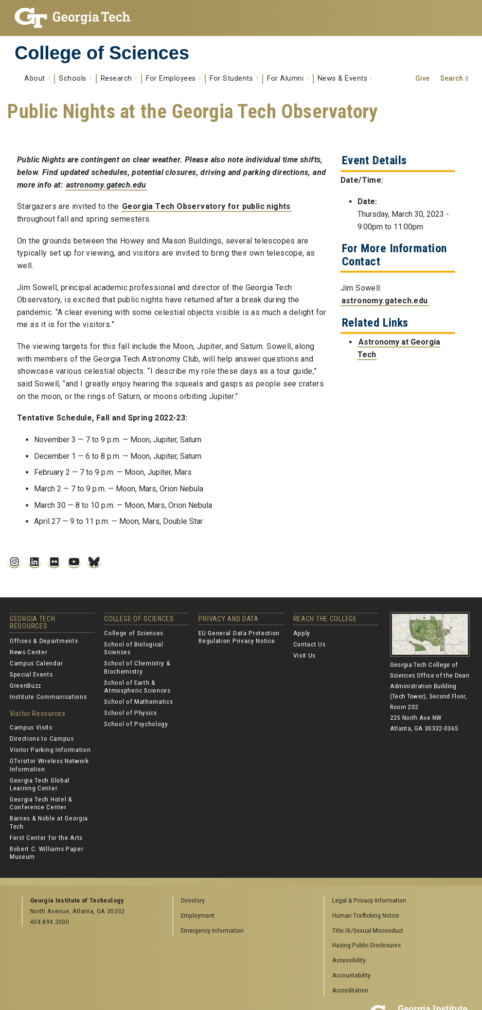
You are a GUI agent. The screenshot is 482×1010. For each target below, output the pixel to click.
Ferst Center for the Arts (46, 837)
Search (451, 78)
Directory (193, 900)
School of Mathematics (138, 701)
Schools (75, 78)
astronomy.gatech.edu (106, 185)
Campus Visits (31, 727)
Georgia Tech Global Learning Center (40, 784)
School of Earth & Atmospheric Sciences (137, 686)
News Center (28, 652)
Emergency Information (212, 930)
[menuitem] (396, 900)
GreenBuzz (25, 685)
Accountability (351, 975)
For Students (234, 78)
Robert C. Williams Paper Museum (46, 852)
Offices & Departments (44, 640)
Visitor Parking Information (50, 749)
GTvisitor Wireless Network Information (49, 764)
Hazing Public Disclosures (366, 945)
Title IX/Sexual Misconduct (367, 930)
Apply (301, 633)
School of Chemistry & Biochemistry (137, 667)
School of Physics (130, 712)
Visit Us (304, 655)
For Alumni (288, 78)
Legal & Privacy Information (369, 900)
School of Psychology (136, 724)
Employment (197, 915)
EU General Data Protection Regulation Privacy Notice (239, 636)
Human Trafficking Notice (365, 915)
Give (422, 78)
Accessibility (349, 960)
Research (119, 78)
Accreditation (350, 990)
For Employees (173, 78)
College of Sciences (102, 53)
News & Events (345, 78)
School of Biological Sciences (133, 648)
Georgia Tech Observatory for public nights (206, 206)
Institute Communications (48, 696)
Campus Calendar (36, 663)
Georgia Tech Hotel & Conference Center (41, 803)
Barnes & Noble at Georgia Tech (49, 822)
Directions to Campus (42, 738)
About (37, 78)
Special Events (31, 674)
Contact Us (309, 644)
